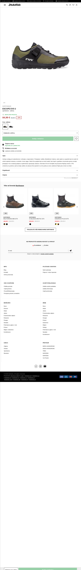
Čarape (6, 320)
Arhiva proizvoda (8, 274)
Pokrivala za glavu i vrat (10, 325)
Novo (5, 306)
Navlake (6, 322)
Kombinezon (7, 332)
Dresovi (6, 308)
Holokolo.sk (28, 376)
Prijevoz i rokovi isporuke (49, 272)
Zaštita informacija (48, 288)
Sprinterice (7, 351)
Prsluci (5, 327)
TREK (44, 351)
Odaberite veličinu (9, 133)
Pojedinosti (6, 170)
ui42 (22, 376)
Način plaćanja (47, 270)
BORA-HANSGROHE (49, 346)
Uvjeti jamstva (8, 288)
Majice (44, 325)
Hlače (5, 311)
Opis (4, 155)
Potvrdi (70, 251)
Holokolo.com (8, 379)
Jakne (5, 313)
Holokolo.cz (36, 376)
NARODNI (45, 353)
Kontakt (6, 272)
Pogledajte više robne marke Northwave (40, 229)
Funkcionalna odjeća (9, 315)
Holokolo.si (31, 377)
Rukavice (6, 318)
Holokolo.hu (15, 377)
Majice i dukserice (8, 329)
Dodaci (6, 348)
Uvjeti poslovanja (47, 291)
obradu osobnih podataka (47, 253)
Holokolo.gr (32, 379)
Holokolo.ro (23, 377)
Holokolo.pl (7, 377)
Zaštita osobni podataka (49, 286)
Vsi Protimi (46, 358)
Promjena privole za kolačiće (11, 293)
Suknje (44, 327)
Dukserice (45, 322)
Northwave (6, 106)
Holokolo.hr (24, 379)
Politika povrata (8, 286)
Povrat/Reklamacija (9, 291)
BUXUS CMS (15, 376)
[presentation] (3, 206)
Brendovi (6, 353)
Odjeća (6, 346)
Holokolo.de (16, 379)
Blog (5, 270)
